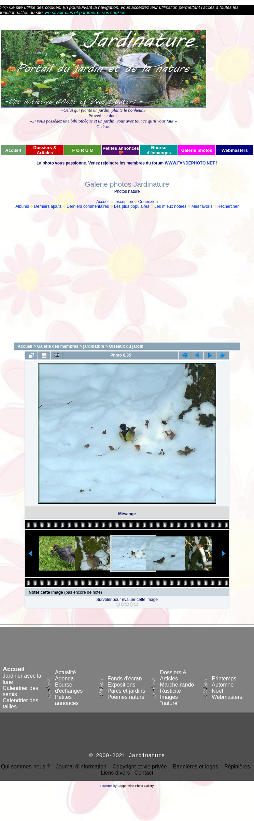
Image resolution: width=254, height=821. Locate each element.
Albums (22, 206)
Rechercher (228, 206)
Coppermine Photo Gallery (135, 786)
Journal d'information (81, 766)
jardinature (93, 346)
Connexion (148, 201)
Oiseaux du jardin (126, 346)
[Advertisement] (102, 80)
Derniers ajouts (48, 206)
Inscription (123, 201)
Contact (144, 773)
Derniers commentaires (88, 206)
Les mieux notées (170, 206)
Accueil (103, 201)
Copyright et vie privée (139, 766)
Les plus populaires (131, 206)
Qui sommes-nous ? (25, 766)
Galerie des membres (57, 346)
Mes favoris (202, 206)
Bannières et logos (195, 766)
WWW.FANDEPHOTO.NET (190, 163)
